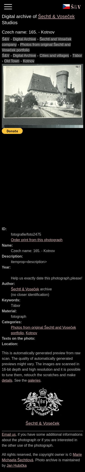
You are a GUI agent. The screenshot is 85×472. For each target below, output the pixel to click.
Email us (9, 434)
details (7, 380)
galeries (34, 380)
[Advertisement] (42, 178)
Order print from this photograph (37, 240)
